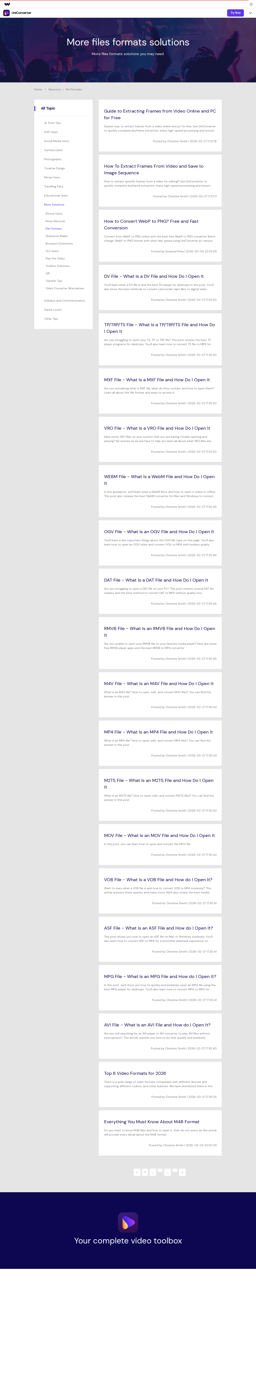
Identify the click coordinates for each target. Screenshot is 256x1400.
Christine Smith (177, 141)
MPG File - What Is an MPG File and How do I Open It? (160, 976)
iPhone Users (54, 213)
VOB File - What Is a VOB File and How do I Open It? (158, 880)
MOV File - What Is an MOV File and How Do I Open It (159, 835)
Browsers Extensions (59, 243)
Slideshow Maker (57, 236)
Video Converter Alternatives (65, 288)
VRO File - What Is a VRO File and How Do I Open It (157, 428)
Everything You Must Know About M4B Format (152, 1122)
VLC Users (52, 251)
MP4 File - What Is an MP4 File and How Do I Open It (158, 732)
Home (38, 89)
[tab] (64, 123)
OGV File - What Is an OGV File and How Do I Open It (159, 532)
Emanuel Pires (174, 251)
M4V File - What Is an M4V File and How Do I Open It (159, 683)
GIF (48, 273)
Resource (55, 89)
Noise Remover (55, 221)
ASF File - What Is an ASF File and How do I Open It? (158, 928)
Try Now (235, 13)
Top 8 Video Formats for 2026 (135, 1073)
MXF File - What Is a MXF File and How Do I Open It (157, 380)
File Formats (54, 228)
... (153, 1172)
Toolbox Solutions (58, 266)
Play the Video (55, 258)
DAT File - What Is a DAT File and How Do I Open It (156, 580)
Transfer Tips (54, 281)
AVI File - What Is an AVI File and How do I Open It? (157, 1025)
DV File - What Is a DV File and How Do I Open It (154, 276)
